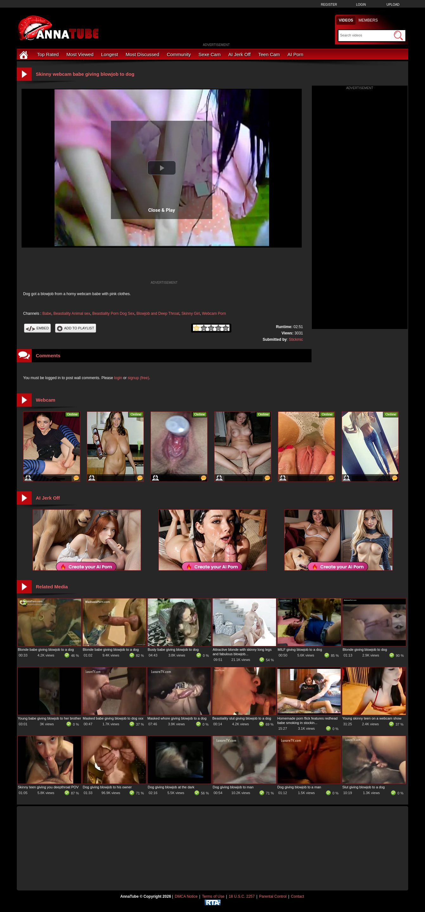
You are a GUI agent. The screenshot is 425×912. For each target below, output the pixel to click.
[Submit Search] (398, 35)
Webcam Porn (214, 313)
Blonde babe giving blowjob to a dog (46, 649)
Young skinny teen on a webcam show (372, 718)
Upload (392, 4)
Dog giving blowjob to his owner (107, 787)
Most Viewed (79, 54)
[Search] (366, 35)
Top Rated (48, 54)
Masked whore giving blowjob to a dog (177, 718)
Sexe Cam (209, 54)
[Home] (24, 54)
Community (179, 54)
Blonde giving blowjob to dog (365, 649)
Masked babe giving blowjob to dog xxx (113, 718)
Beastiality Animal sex (71, 313)
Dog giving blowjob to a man (299, 787)
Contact (297, 896)
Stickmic (296, 339)
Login (361, 4)
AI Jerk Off (239, 54)
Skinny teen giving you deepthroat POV (48, 787)
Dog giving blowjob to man (233, 787)
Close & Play (161, 210)
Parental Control (273, 896)
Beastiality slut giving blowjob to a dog (241, 718)
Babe (46, 313)
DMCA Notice (186, 896)
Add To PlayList (75, 328)
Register (329, 4)
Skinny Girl (190, 313)
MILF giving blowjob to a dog (300, 649)
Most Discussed (142, 54)
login (118, 378)
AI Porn (295, 54)
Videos (346, 20)
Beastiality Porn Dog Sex (113, 313)
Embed (37, 328)
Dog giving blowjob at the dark (171, 787)
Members (368, 20)
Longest (109, 54)
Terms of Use (213, 896)
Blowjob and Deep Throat (158, 313)
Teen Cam (269, 54)
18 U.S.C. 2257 (242, 896)
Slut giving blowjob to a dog (363, 787)
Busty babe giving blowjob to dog (173, 649)
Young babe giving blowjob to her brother (49, 718)
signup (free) (138, 378)
